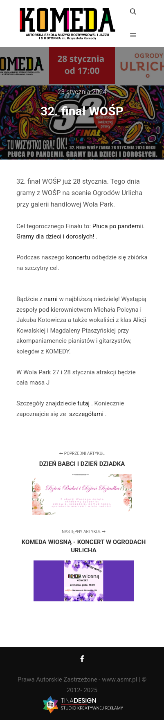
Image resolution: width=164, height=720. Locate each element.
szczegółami (86, 414)
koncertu (79, 257)
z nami (49, 299)
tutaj (84, 403)
